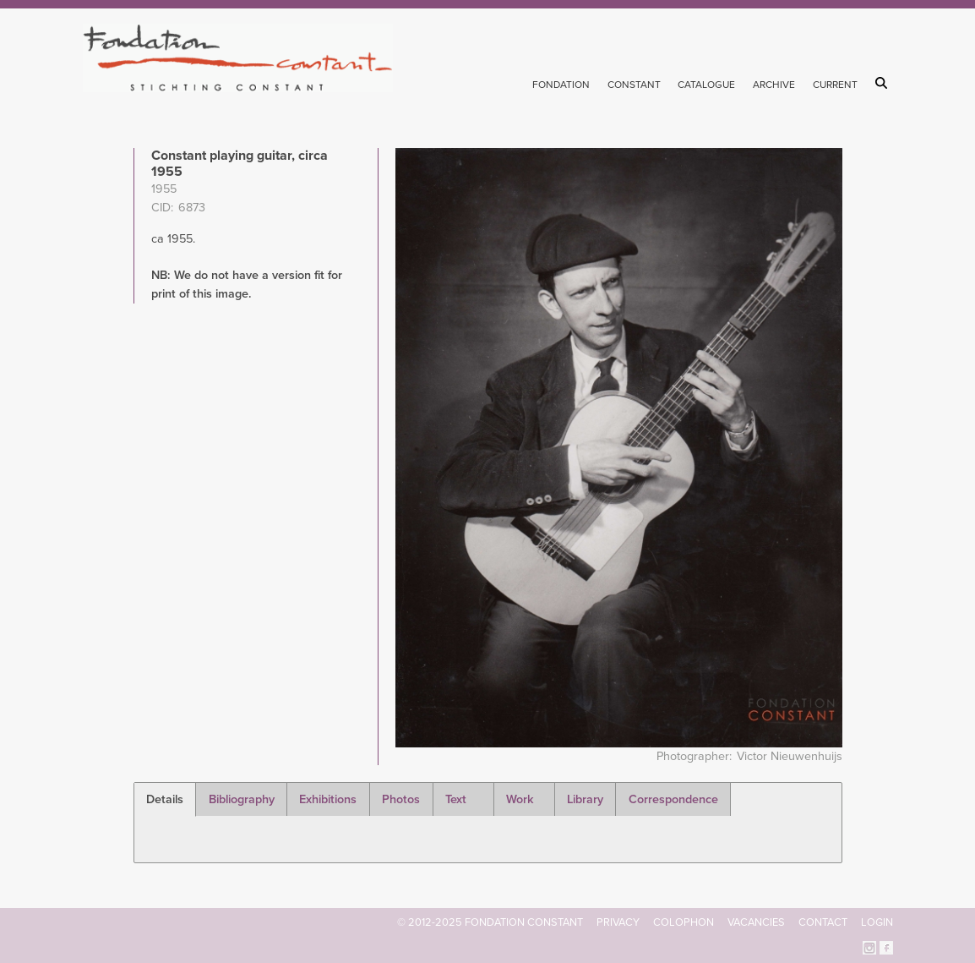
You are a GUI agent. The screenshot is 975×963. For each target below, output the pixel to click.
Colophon (683, 922)
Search (884, 83)
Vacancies (756, 922)
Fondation (561, 84)
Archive (774, 84)
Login (877, 922)
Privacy (618, 922)
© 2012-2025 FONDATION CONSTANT (490, 922)
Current (835, 84)
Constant (634, 84)
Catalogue (706, 84)
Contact (822, 922)
